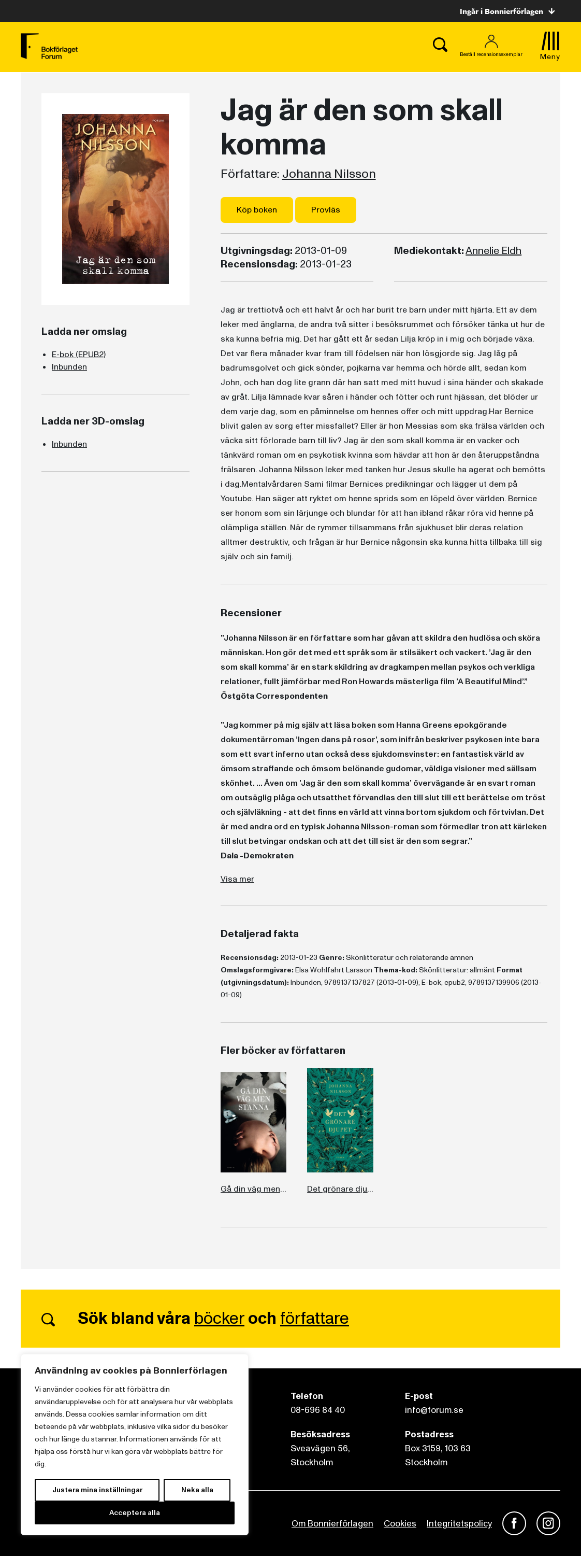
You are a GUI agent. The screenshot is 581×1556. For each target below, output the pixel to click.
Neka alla (197, 1490)
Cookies (400, 1524)
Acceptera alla (134, 1513)
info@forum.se (434, 1410)
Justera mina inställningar (97, 1490)
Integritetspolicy (459, 1524)
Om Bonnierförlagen (332, 1524)
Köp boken (257, 210)
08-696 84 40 (317, 1410)
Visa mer (237, 879)
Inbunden (69, 367)
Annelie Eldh (493, 251)
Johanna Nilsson (329, 174)
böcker (219, 1318)
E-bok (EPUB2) (79, 354)
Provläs (325, 210)
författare (314, 1318)
